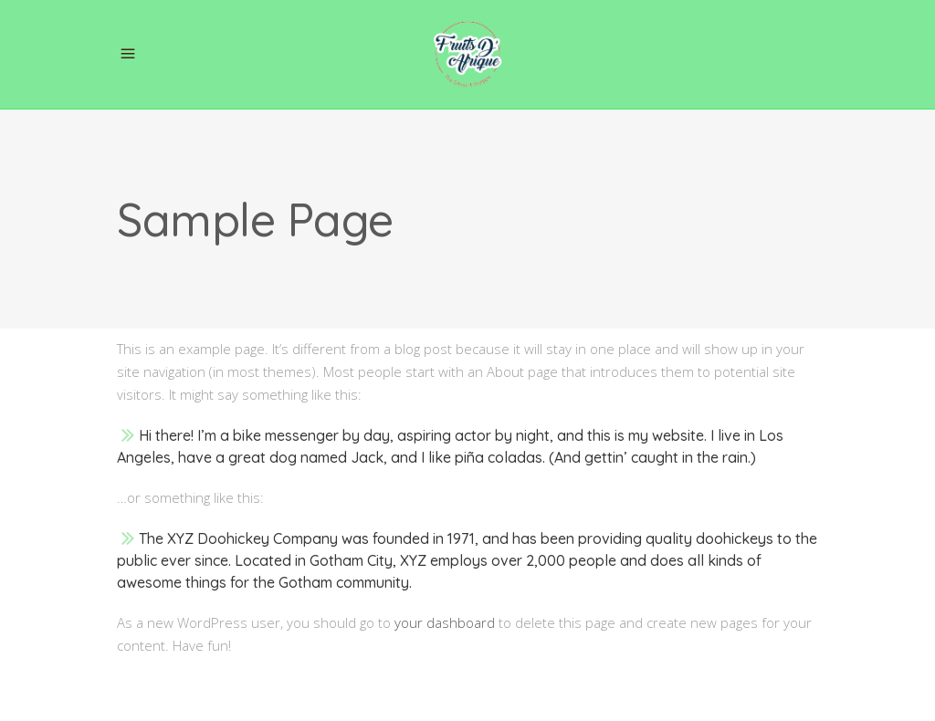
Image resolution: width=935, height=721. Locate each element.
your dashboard (444, 622)
